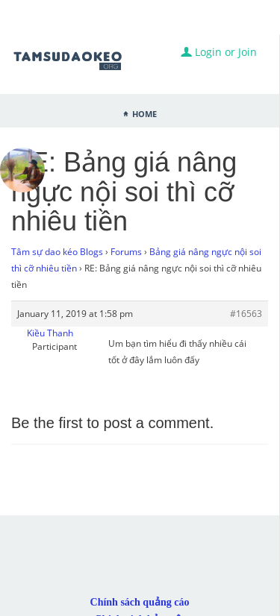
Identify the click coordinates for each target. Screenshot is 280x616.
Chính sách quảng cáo (140, 602)
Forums (126, 251)
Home (144, 112)
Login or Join (219, 52)
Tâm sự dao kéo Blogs (57, 251)
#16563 (246, 313)
